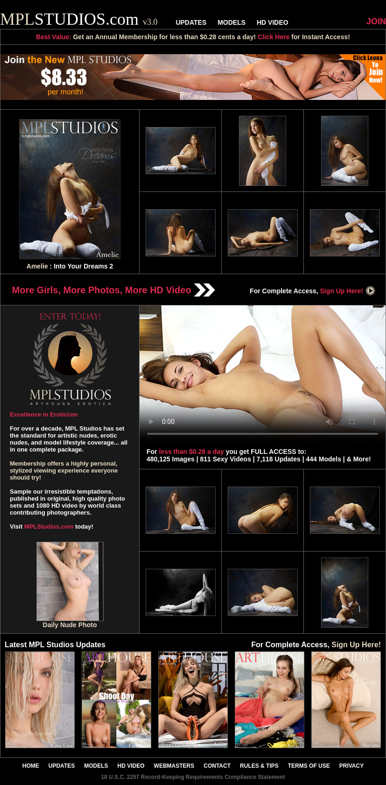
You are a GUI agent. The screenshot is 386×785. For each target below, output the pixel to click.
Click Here (273, 37)
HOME (30, 766)
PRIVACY (351, 766)
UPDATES (190, 22)
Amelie (37, 266)
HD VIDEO (272, 22)
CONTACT (217, 766)
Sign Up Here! (348, 291)
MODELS (232, 22)
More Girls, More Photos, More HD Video (114, 290)
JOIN (376, 21)
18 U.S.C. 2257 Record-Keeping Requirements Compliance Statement (193, 777)
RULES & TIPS (259, 766)
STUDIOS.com (79, 19)
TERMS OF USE (309, 766)
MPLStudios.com (48, 526)
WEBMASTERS (174, 766)
